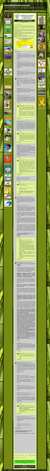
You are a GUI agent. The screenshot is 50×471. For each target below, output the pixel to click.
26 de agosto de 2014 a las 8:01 (25, 121)
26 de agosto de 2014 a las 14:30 (25, 205)
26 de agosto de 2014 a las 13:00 (27, 197)
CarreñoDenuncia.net (17, 5)
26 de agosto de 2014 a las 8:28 (29, 105)
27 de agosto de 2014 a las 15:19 (29, 405)
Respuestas (20, 131)
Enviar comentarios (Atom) (22, 457)
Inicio (26, 455)
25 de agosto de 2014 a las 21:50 (25, 53)
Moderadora (19, 78)
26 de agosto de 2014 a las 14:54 (27, 262)
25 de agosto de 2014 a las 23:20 (27, 78)
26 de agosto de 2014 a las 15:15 (27, 343)
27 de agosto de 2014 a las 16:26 (25, 416)
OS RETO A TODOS (7, 61)
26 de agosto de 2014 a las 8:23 (29, 133)
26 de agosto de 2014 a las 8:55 (26, 145)
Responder (18, 59)
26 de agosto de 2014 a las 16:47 (27, 362)
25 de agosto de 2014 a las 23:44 (25, 95)
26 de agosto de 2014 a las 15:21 (29, 353)
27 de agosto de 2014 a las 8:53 (25, 375)
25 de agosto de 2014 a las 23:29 (25, 88)
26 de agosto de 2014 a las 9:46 (25, 177)
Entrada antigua (32, 455)
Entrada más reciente (18, 455)
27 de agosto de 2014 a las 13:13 (25, 392)
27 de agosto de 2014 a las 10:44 (25, 385)
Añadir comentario (18, 428)
